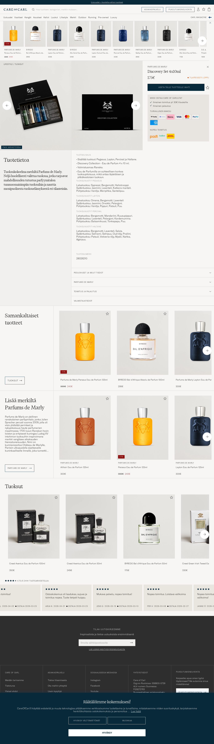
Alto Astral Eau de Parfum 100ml (79, 53)
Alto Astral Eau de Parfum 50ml (188, 53)
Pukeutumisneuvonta (180, 9)
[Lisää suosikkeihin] (106, 314)
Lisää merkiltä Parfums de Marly (24, 404)
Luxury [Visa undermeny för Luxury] (113, 17)
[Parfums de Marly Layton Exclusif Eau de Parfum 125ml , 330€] (101, 39)
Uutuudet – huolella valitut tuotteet (107, 2)
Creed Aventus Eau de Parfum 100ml (27, 563)
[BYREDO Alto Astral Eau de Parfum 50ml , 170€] (189, 39)
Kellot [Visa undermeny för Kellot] (46, 17)
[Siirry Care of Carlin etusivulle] (15, 9)
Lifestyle (8, 64)
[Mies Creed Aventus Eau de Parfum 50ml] (91, 526)
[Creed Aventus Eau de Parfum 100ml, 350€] (34, 533)
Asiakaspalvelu (152, 9)
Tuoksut (19, 64)
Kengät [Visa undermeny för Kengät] (28, 17)
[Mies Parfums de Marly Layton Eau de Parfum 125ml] (57, 34)
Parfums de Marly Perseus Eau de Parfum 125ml (84, 379)
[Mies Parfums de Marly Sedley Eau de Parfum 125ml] (144, 34)
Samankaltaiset (22, 319)
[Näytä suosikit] (203, 9)
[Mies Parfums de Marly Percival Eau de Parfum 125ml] (123, 34)
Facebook (95, 685)
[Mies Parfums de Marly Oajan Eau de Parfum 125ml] (166, 34)
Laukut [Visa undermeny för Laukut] (54, 17)
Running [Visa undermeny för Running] (92, 17)
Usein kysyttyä (55, 691)
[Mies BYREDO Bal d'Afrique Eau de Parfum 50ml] (149, 526)
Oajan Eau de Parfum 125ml (165, 53)
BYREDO (29, 50)
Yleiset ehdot (11, 691)
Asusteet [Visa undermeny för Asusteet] (37, 17)
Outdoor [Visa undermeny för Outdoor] (82, 17)
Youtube (94, 691)
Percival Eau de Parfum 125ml (122, 53)
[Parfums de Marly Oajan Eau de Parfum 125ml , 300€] (167, 39)
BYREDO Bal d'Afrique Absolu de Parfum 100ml (141, 379)
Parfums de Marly (12, 50)
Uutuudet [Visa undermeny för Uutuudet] (7, 17)
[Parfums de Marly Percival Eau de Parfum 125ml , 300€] (123, 39)
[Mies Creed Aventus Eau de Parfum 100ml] (34, 526)
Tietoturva (10, 685)
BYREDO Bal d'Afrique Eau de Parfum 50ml (146, 563)
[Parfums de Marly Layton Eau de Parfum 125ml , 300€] (57, 39)
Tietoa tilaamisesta (57, 680)
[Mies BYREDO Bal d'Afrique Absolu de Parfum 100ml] (35, 34)
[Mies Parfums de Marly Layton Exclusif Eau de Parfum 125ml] (101, 34)
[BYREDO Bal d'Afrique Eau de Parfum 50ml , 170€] (149, 533)
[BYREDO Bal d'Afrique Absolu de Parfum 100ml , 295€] (35, 39)
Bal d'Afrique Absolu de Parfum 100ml (34, 53)
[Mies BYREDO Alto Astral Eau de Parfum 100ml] (79, 34)
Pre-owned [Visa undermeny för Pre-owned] (103, 17)
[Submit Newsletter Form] (131, 642)
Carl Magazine (199, 17)
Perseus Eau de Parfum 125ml (12, 53)
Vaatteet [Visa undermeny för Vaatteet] (18, 17)
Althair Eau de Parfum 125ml (74, 467)
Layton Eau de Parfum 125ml (55, 53)
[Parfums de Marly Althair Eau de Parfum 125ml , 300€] (85, 436)
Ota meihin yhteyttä (57, 685)
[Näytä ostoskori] (209, 9)
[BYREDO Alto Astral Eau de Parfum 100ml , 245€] (79, 39)
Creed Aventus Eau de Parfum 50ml (84, 563)
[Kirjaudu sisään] (198, 9)
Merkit (73, 17)
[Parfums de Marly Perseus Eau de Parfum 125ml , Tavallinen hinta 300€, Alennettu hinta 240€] (13, 39)
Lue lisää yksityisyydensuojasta (107, 649)
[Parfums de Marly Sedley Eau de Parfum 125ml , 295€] (145, 39)
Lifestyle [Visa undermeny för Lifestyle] (64, 17)
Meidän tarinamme (14, 680)
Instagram (95, 680)
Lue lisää (136, 711)
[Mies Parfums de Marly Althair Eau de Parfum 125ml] (85, 428)
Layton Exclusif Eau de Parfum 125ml (100, 53)
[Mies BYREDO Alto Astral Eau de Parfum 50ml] (188, 34)
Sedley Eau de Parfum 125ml (143, 53)
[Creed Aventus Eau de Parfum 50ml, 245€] (91, 533)
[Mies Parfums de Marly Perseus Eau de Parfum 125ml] (13, 34)
